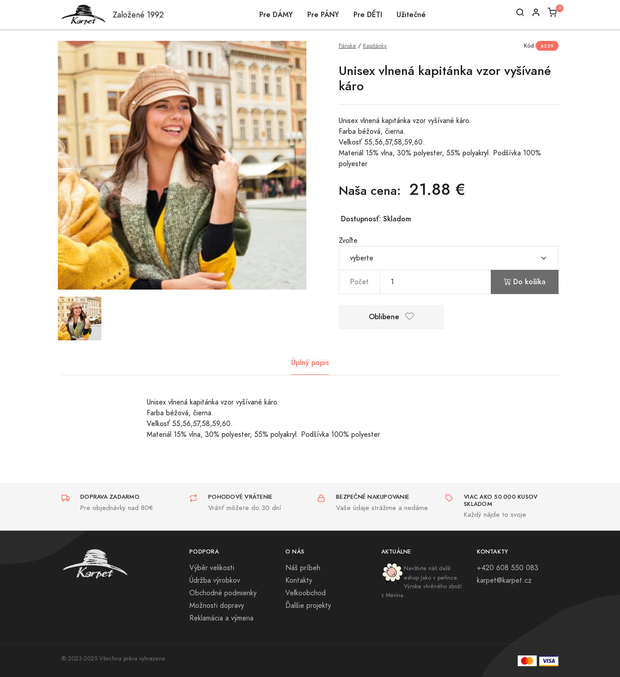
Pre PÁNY (323, 14)
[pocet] (435, 282)
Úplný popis (310, 362)
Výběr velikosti (211, 568)
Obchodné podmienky (223, 593)
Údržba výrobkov (214, 580)
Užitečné (411, 14)
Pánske (347, 45)
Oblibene (391, 317)
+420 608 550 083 (507, 568)
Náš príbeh (302, 568)
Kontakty (298, 580)
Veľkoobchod (305, 593)
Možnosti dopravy (216, 606)
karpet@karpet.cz (504, 580)
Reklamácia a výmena (221, 618)
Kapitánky (375, 45)
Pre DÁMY (276, 14)
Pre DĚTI (368, 14)
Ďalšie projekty (308, 606)
